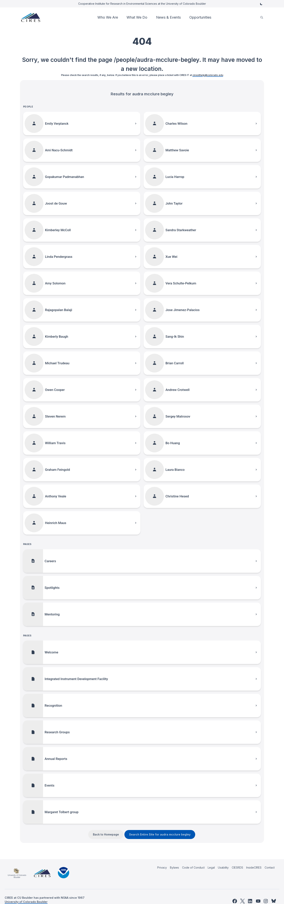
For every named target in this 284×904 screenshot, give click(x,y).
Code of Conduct (193, 867)
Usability (223, 867)
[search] (262, 18)
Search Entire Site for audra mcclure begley (160, 834)
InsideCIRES (254, 867)
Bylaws (174, 867)
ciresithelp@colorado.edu (207, 75)
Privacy (162, 867)
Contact (270, 867)
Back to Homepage (106, 834)
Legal (211, 867)
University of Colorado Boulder (26, 901)
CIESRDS (237, 867)
